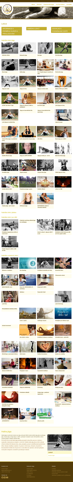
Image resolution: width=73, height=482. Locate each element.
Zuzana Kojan (51, 455)
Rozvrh (39, 4)
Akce (33, 4)
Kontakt (69, 4)
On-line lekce (60, 4)
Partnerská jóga (49, 4)
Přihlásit (62, 1)
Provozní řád (55, 473)
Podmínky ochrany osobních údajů (60, 472)
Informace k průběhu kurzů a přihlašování (61, 475)
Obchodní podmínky (56, 470)
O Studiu (54, 468)
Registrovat (69, 1)
